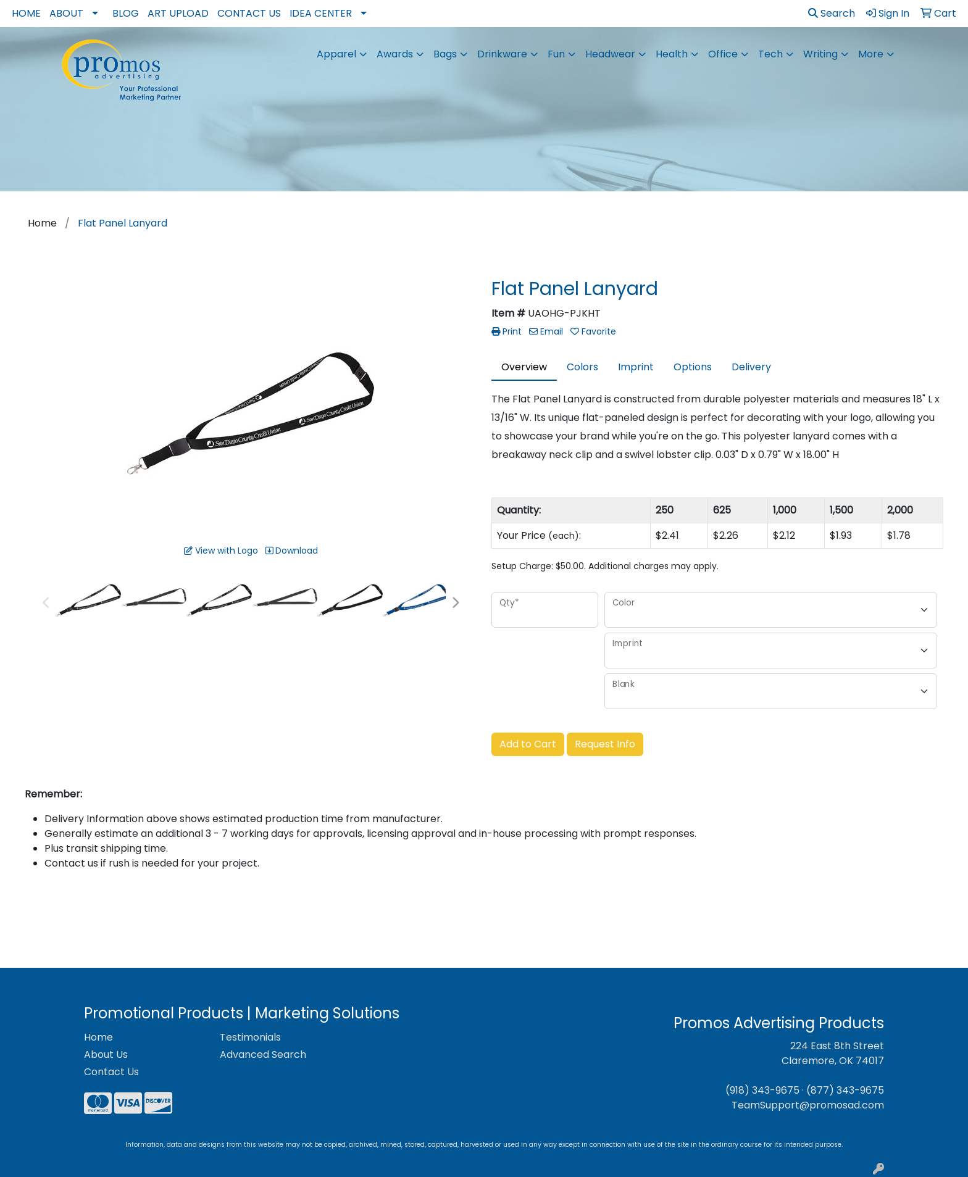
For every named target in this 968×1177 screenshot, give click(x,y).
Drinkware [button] (502, 54)
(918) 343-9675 (762, 1090)
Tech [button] (770, 54)
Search (831, 13)
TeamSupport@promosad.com (808, 1105)
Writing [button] (820, 54)
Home (26, 13)
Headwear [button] (610, 54)
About (66, 13)
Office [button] (723, 54)
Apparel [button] (336, 54)
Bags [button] (445, 54)
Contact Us (249, 13)
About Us (106, 1054)
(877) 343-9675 (845, 1090)
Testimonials (250, 1037)
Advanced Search (263, 1054)
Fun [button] (556, 54)
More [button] (870, 54)
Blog (125, 13)
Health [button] (672, 54)
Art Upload (178, 13)
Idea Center (321, 13)
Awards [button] (395, 54)
